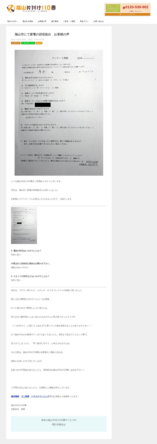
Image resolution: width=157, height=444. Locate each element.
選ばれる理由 (28, 21)
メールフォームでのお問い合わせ (128, 14)
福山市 (39, 43)
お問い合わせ (98, 21)
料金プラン (84, 21)
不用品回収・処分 (28, 43)
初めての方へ (12, 21)
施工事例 (54, 21)
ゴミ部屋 (25, 396)
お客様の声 (42, 21)
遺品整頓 (15, 396)
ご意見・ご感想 (69, 21)
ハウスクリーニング (40, 396)
